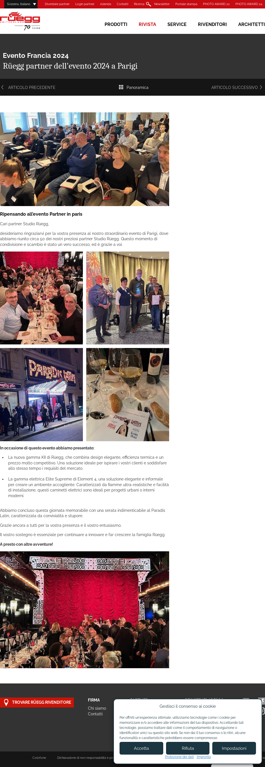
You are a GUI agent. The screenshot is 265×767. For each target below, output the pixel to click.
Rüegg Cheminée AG (28, 21)
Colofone (39, 758)
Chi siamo (97, 708)
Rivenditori (212, 24)
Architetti (251, 24)
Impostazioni (234, 748)
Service (177, 24)
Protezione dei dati (179, 757)
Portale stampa (186, 4)
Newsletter (162, 4)
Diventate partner (57, 4)
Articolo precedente (28, 87)
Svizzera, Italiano (18, 4)
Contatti (122, 4)
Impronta (204, 757)
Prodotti (116, 24)
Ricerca (139, 4)
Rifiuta (188, 748)
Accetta (141, 748)
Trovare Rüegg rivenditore (37, 702)
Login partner (84, 4)
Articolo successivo (238, 87)
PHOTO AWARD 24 (248, 4)
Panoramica (133, 87)
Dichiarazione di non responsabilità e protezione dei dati (96, 758)
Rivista (147, 24)
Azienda (105, 4)
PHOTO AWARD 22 (216, 4)
